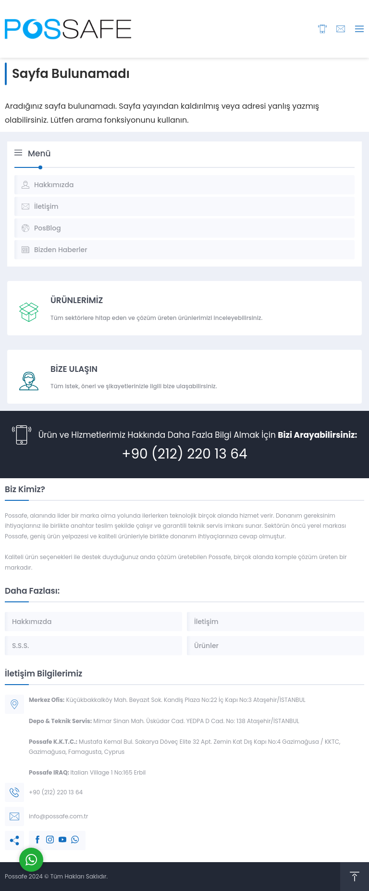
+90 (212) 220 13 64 (184, 454)
